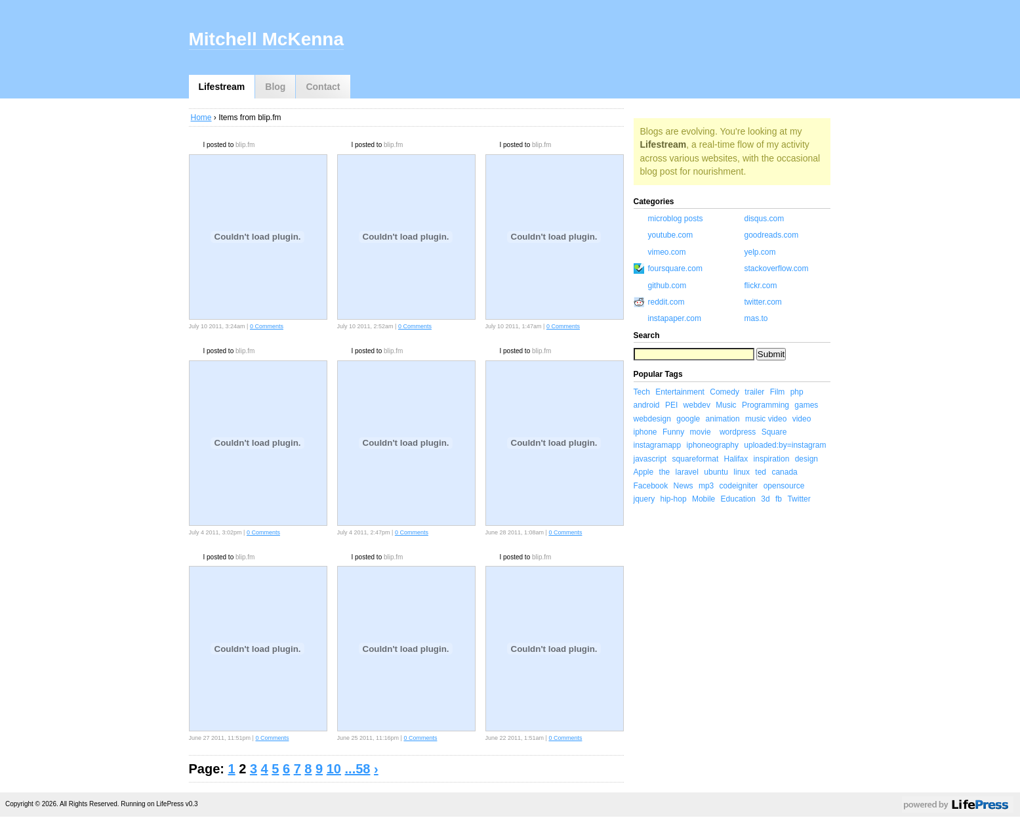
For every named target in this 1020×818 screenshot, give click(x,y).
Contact (323, 86)
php (797, 392)
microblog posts (675, 218)
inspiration (772, 458)
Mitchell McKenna (266, 39)
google (688, 418)
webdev (696, 405)
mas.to (756, 318)
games (806, 405)
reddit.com (666, 302)
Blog (275, 86)
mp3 (706, 485)
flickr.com (761, 285)
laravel (687, 472)
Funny (673, 432)
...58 (358, 769)
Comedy (724, 392)
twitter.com (763, 302)
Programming (765, 405)
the (664, 472)
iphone (645, 432)
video (801, 418)
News (683, 485)
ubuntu (716, 472)
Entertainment (679, 392)
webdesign (652, 418)
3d (765, 499)
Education (738, 499)
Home (201, 117)
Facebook (651, 485)
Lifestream (222, 86)
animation (723, 418)
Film (777, 392)
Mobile (703, 499)
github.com (667, 285)
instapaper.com (674, 318)
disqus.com (765, 218)
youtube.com (670, 235)
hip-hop (674, 499)
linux (741, 472)
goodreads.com (772, 235)
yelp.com (760, 252)
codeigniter (739, 485)
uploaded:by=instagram (785, 445)
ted (760, 472)
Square (774, 432)
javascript (650, 458)
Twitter (798, 499)
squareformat (695, 458)
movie (700, 432)
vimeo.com (667, 252)
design (806, 458)
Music (726, 405)
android (647, 405)
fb (778, 499)
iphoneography (713, 445)
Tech (642, 392)
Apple (644, 472)
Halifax (736, 458)
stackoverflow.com (777, 268)
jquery (644, 499)
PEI (671, 405)
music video (765, 418)
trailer (754, 392)
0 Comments (266, 326)
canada (784, 472)
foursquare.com (675, 268)
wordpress (738, 432)
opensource (784, 485)
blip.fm (245, 144)
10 (334, 769)
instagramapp (658, 445)
